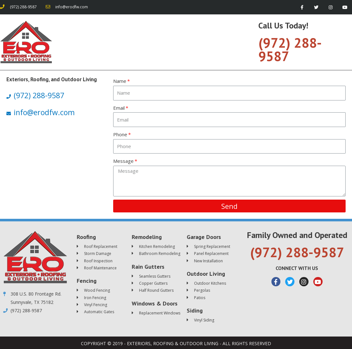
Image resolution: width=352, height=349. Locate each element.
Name (119, 81)
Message (123, 161)
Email (119, 108)
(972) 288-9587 (290, 49)
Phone (120, 134)
